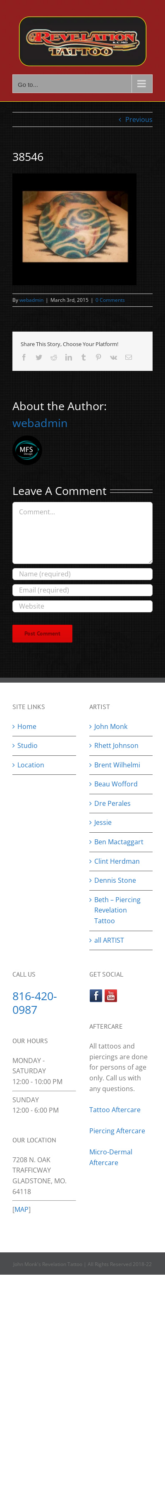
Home (26, 726)
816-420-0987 (34, 1002)
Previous (139, 119)
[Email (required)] (82, 590)
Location (30, 764)
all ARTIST (109, 940)
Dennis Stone (115, 880)
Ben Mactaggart (118, 841)
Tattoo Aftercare (115, 1109)
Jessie (103, 822)
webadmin (31, 299)
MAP (21, 1209)
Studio (27, 745)
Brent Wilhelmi (117, 764)
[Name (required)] (82, 574)
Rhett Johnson (116, 745)
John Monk (110, 726)
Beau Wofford (116, 783)
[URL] (82, 606)
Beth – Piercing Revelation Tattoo (117, 910)
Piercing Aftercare (118, 1130)
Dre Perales (112, 803)
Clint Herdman (117, 861)
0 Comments (110, 299)
